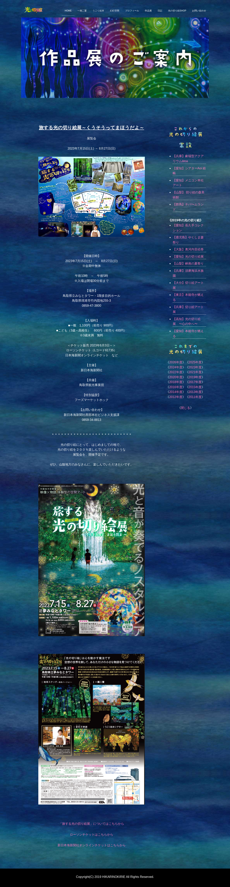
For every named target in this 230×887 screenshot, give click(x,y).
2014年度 (175, 392)
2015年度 (195, 387)
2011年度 (195, 397)
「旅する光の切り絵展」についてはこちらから (91, 823)
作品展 (148, 10)
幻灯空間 (114, 10)
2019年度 (195, 377)
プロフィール (132, 10)
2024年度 (175, 367)
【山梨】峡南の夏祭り (188, 263)
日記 (160, 10)
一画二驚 (82, 10)
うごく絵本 (98, 10)
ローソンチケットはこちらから (91, 834)
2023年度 (195, 367)
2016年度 (175, 387)
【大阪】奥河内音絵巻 (188, 249)
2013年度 (195, 392)
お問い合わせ (199, 10)
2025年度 (195, 362)
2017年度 (195, 382)
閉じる (185, 407)
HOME (68, 10)
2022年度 (175, 372)
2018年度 (175, 382)
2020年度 (175, 377)
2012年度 (175, 397)
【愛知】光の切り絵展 (188, 256)
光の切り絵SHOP (177, 10)
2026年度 (175, 362)
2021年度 (195, 372)
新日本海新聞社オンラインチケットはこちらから (92, 845)
